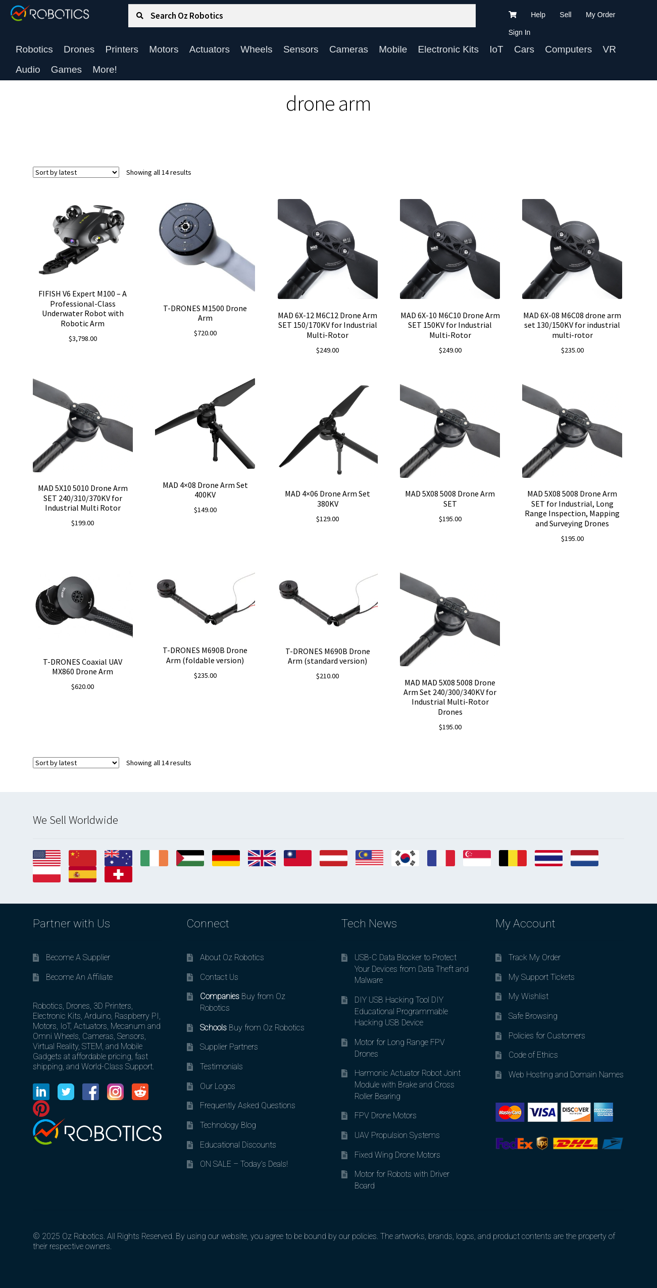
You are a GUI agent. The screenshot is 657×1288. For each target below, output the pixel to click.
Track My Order (535, 957)
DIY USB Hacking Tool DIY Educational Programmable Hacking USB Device (401, 1011)
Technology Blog (228, 1125)
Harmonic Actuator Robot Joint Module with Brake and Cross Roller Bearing (408, 1084)
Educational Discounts (238, 1145)
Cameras (348, 49)
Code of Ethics (533, 1055)
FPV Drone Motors (386, 1115)
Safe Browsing (533, 1016)
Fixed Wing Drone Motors (397, 1155)
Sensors (301, 49)
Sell (565, 15)
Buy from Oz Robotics (252, 1027)
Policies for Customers (547, 1036)
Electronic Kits (448, 49)
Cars (524, 49)
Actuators (209, 49)
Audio (28, 69)
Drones (79, 49)
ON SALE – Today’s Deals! (244, 1164)
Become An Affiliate (79, 977)
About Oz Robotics (232, 957)
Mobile (393, 49)
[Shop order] (76, 172)
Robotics (34, 49)
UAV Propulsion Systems (397, 1135)
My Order (600, 15)
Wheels (256, 49)
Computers (568, 49)
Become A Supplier (78, 957)
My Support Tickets (542, 977)
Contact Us (219, 977)
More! (104, 69)
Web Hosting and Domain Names (566, 1074)
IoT (496, 49)
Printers (122, 49)
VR (609, 49)
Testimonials (221, 1066)
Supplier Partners (229, 1047)
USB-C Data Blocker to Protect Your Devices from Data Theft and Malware (412, 969)
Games (66, 69)
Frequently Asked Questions (247, 1105)
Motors (163, 49)
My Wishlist (528, 996)
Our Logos (217, 1086)
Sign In (520, 32)
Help (538, 15)
